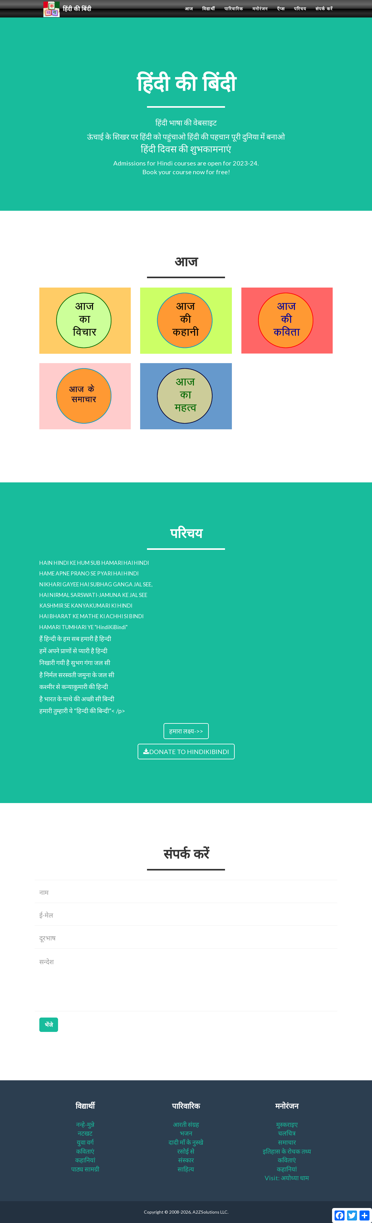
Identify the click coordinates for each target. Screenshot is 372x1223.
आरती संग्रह (186, 1124)
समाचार (287, 1142)
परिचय (300, 15)
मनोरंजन (260, 15)
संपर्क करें (324, 15)
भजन (186, 1133)
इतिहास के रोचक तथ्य (287, 1151)
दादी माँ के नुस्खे (186, 1142)
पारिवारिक (233, 15)
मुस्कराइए (287, 1124)
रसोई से (185, 1151)
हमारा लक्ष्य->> (186, 731)
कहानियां (85, 1160)
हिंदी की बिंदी (69, 15)
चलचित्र (287, 1133)
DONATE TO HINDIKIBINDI (186, 751)
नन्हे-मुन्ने (85, 1124)
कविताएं (85, 1151)
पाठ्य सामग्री (85, 1169)
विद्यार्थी (208, 15)
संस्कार (186, 1160)
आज (189, 15)
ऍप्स (281, 15)
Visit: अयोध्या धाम (287, 1177)
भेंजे (49, 1024)
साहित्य (186, 1169)
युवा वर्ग (85, 1142)
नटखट (85, 1133)
